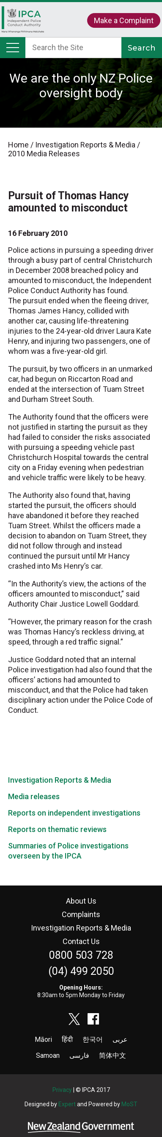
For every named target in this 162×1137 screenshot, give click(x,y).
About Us (81, 900)
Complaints (81, 914)
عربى (120, 1039)
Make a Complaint (124, 20)
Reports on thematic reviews (57, 829)
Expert (67, 1104)
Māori (43, 1039)
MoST (129, 1104)
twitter (74, 1019)
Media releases (34, 796)
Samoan (48, 1055)
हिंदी (67, 1039)
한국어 (92, 1039)
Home (23, 22)
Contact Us (81, 941)
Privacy (62, 1089)
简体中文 (112, 1055)
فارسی (79, 1055)
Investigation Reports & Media (59, 780)
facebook (93, 1019)
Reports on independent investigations (74, 812)
